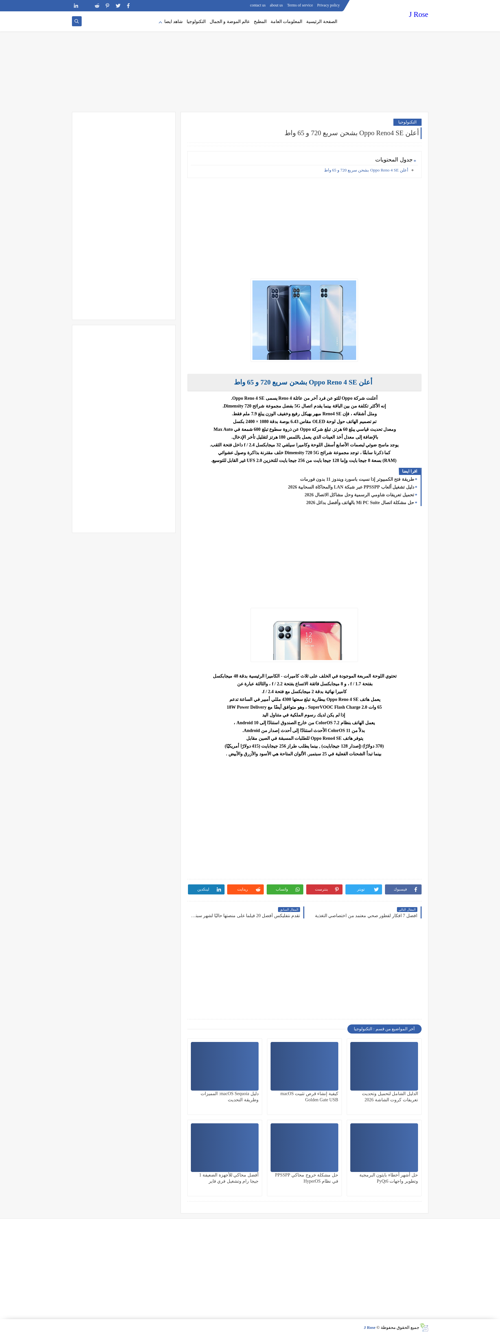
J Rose (418, 14)
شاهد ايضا (173, 21)
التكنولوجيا (196, 21)
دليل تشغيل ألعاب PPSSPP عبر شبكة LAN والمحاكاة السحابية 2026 (351, 487)
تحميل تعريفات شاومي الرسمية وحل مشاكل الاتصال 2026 (359, 494)
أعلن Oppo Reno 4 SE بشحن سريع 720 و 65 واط (366, 170)
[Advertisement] (250, 61)
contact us (257, 5)
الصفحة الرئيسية (321, 21)
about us (276, 5)
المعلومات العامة (287, 21)
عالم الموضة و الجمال (230, 21)
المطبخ (260, 21)
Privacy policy (328, 5)
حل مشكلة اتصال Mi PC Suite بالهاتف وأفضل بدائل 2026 (360, 502)
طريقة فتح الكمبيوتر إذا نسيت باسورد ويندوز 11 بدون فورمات (357, 479)
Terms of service (300, 5)
